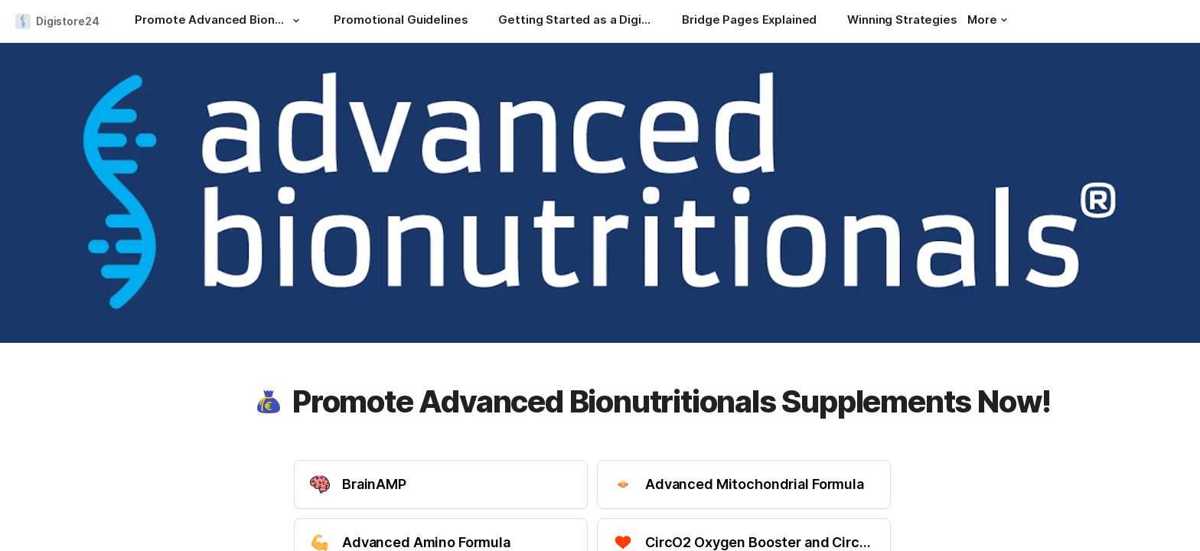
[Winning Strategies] (902, 21)
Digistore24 (67, 21)
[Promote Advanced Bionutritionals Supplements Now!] (218, 21)
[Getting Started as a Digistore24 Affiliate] (575, 21)
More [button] (987, 19)
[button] (295, 20)
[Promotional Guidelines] (400, 21)
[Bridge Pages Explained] (749, 21)
